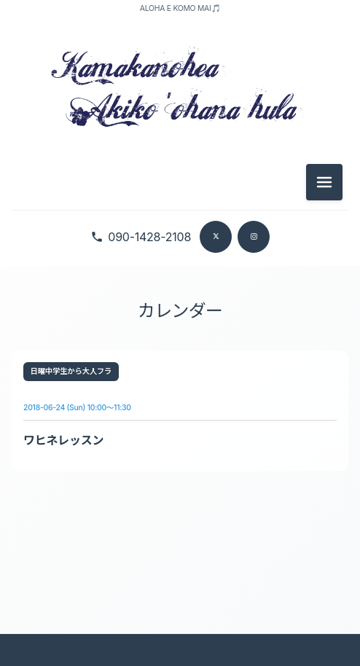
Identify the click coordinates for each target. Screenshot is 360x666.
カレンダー (180, 310)
